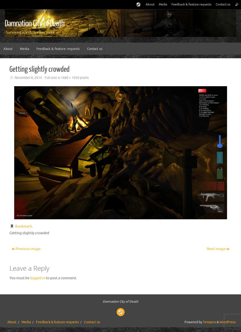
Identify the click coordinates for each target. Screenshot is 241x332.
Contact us (223, 4)
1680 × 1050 (70, 78)
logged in (37, 278)
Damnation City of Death (34, 23)
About (150, 4)
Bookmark (23, 226)
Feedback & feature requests (191, 4)
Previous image (26, 249)
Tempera (209, 322)
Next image (218, 249)
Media (163, 4)
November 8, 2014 (28, 78)
